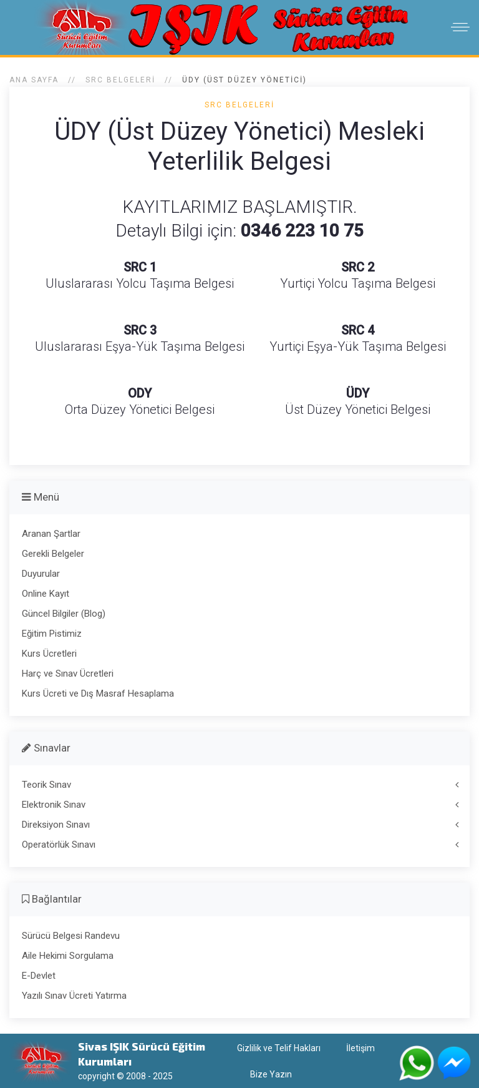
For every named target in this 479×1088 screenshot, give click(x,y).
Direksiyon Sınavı (56, 824)
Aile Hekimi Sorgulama (68, 955)
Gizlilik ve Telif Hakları (279, 1048)
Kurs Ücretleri (49, 653)
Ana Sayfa (34, 80)
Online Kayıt (45, 593)
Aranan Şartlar (51, 533)
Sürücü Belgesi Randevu (71, 935)
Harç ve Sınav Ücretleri (68, 673)
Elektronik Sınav (53, 804)
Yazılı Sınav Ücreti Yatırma (74, 995)
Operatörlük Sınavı (58, 844)
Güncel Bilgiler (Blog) (63, 613)
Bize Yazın (271, 1074)
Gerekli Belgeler (53, 553)
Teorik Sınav (46, 784)
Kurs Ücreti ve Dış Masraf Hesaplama (98, 693)
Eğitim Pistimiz (52, 633)
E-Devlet (39, 975)
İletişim (360, 1048)
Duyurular (41, 573)
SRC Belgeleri (120, 80)
